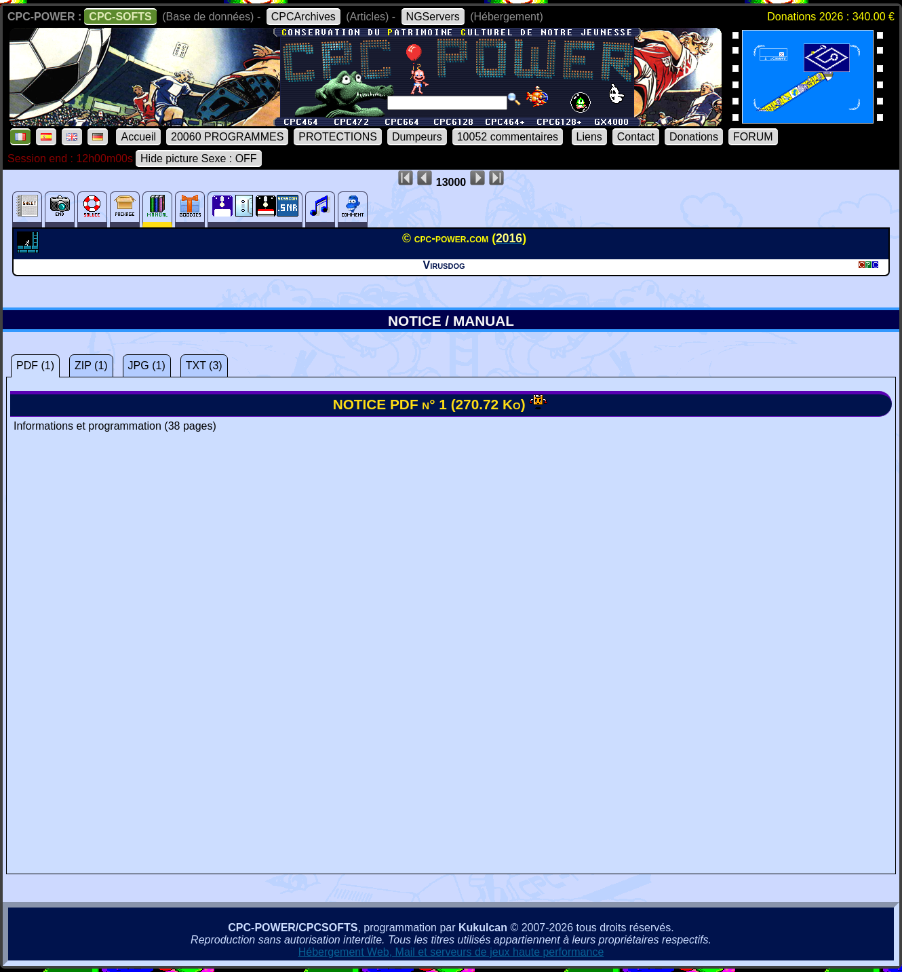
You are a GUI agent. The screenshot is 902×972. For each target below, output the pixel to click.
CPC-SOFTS (120, 16)
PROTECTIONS (337, 137)
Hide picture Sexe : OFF (198, 158)
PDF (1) (35, 365)
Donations (693, 137)
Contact (635, 137)
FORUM (753, 137)
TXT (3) (204, 365)
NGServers (433, 16)
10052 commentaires (507, 137)
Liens (589, 137)
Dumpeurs (417, 137)
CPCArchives (303, 16)
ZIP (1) (91, 365)
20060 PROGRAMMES (227, 137)
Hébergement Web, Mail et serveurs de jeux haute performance (451, 952)
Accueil (138, 137)
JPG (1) (146, 365)
